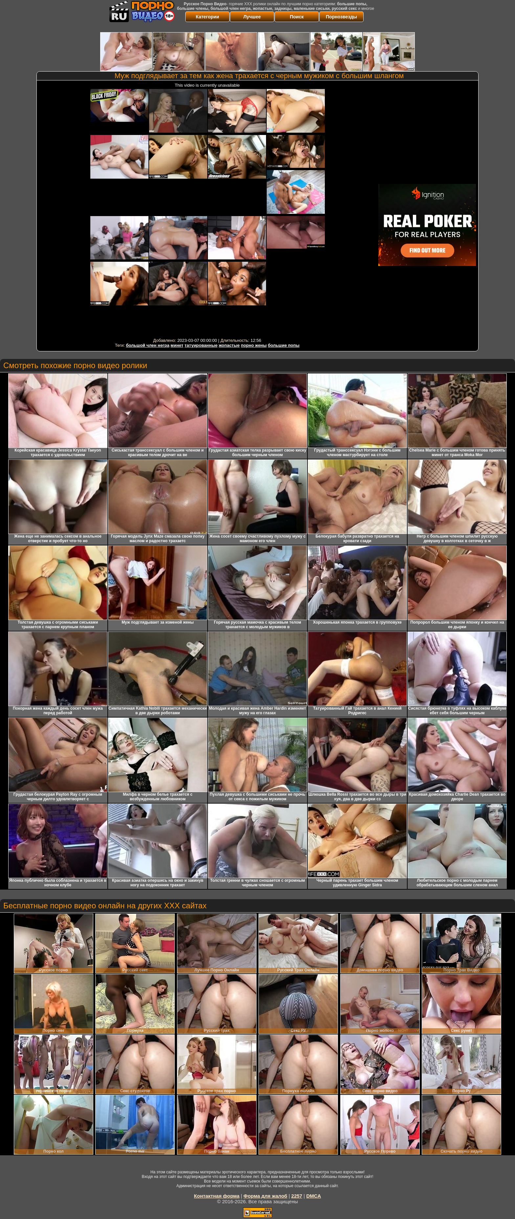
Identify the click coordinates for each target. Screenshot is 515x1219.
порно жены (253, 345)
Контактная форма (217, 1196)
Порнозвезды (341, 16)
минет (176, 345)
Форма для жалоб (265, 1196)
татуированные (201, 345)
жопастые (229, 345)
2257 (296, 1196)
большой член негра (147, 345)
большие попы (283, 345)
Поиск (296, 16)
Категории (207, 16)
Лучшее (252, 16)
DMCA (313, 1196)
